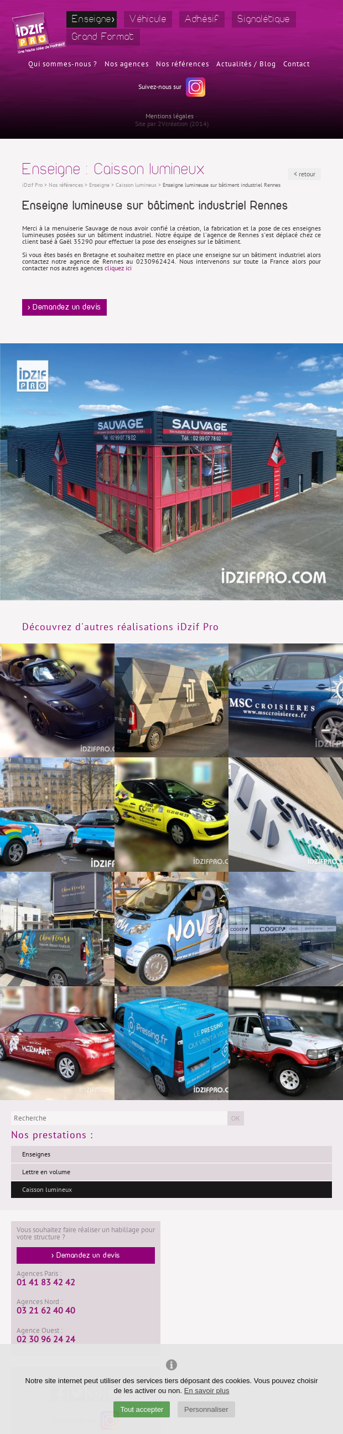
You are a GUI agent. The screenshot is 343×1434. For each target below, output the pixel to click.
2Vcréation (173, 124)
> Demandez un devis (64, 307)
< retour (304, 174)
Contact (296, 64)
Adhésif (202, 19)
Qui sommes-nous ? (62, 64)
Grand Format (103, 37)
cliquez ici (118, 268)
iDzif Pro (32, 185)
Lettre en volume (46, 1172)
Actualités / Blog (246, 64)
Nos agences (127, 64)
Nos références (182, 64)
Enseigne (91, 19)
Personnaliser (206, 1409)
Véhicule (147, 19)
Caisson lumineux (47, 1190)
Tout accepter (141, 1409)
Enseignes (36, 1154)
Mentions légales (169, 116)
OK (235, 1118)
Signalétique (263, 19)
